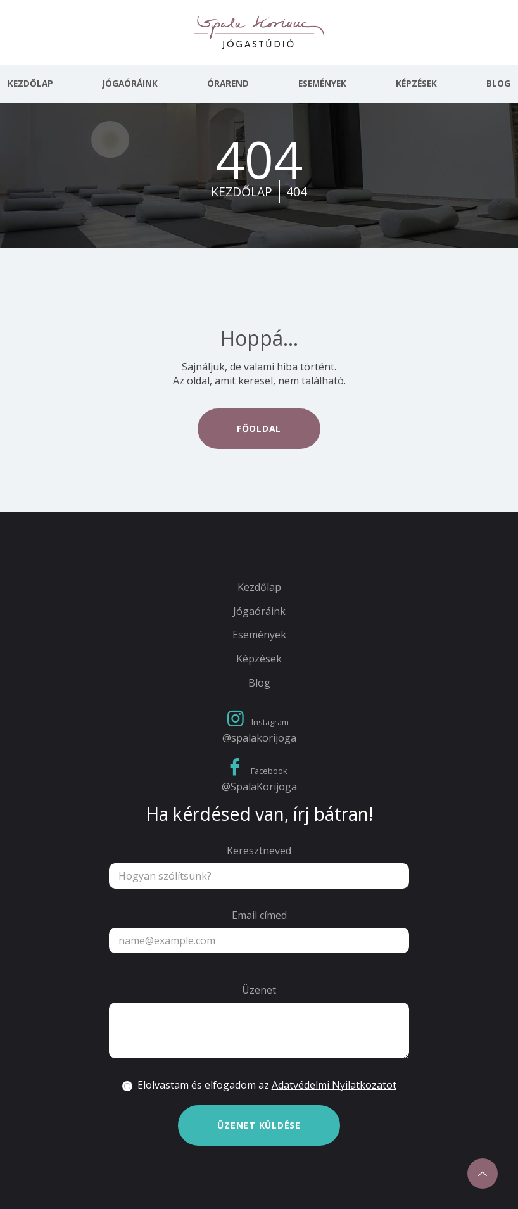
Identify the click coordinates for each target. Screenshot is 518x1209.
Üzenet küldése (259, 1125)
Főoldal (259, 428)
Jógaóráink (130, 83)
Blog (498, 83)
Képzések (416, 83)
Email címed (259, 915)
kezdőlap (241, 191)
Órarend (228, 83)
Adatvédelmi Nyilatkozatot (334, 1085)
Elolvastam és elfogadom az (266, 1085)
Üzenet (259, 990)
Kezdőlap (30, 83)
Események (322, 83)
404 (296, 191)
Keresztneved (259, 851)
